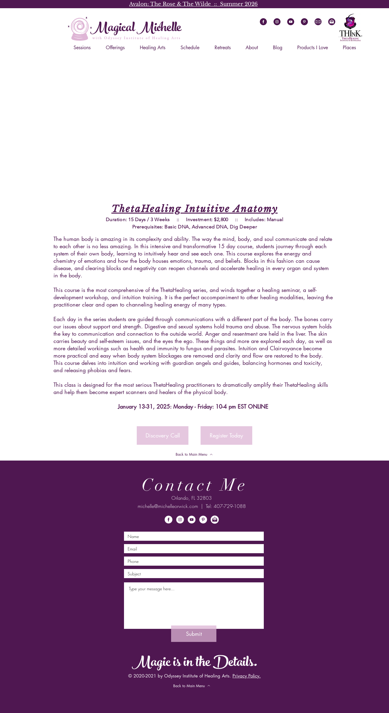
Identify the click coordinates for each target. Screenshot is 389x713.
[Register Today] (226, 435)
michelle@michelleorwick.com (168, 506)
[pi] (304, 22)
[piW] (203, 519)
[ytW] (191, 519)
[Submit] (193, 634)
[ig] (277, 22)
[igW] (180, 519)
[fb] (263, 22)
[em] (318, 22)
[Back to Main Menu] (194, 454)
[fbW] (168, 519)
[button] (332, 22)
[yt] (290, 22)
